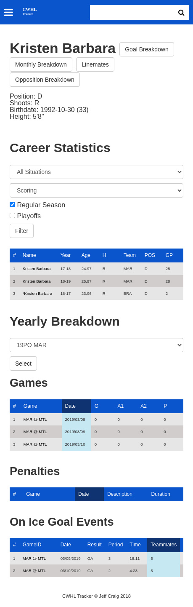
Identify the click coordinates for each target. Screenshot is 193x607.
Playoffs (29, 216)
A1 (121, 406)
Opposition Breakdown (44, 79)
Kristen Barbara (37, 268)
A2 (143, 406)
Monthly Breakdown (41, 64)
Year (66, 255)
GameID (32, 545)
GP (169, 255)
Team (130, 255)
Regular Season (41, 205)
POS (150, 255)
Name (29, 255)
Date (70, 406)
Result (94, 545)
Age (86, 255)
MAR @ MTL (35, 419)
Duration (160, 494)
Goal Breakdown (147, 49)
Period (115, 545)
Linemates (95, 64)
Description (119, 494)
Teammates (164, 545)
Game (30, 406)
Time (135, 545)
